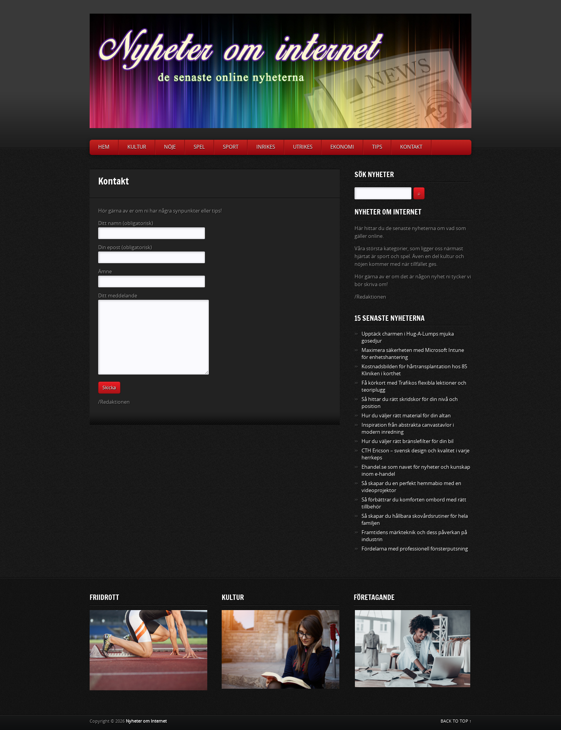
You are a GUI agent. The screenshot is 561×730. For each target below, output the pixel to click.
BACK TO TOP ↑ (456, 721)
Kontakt (411, 147)
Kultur (136, 147)
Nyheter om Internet (146, 721)
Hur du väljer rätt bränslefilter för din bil (407, 441)
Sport (230, 147)
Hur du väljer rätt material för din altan (406, 416)
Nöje (170, 147)
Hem (103, 147)
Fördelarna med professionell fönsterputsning (415, 549)
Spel (199, 147)
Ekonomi (342, 147)
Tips (377, 147)
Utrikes (302, 147)
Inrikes (265, 147)
